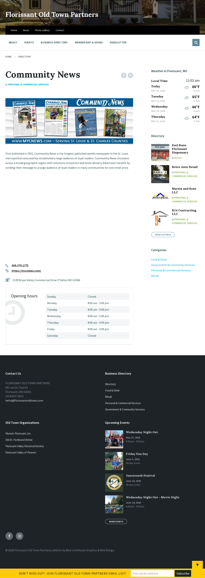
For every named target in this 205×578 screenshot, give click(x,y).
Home (8, 56)
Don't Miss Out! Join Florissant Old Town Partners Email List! (72, 573)
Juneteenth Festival (140, 475)
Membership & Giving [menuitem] (89, 42)
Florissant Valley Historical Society (24, 446)
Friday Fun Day (137, 454)
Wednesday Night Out (142, 432)
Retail (178, 157)
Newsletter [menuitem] (118, 42)
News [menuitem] (26, 30)
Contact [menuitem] (60, 30)
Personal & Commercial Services (28, 84)
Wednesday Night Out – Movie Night (152, 497)
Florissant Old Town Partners (67, 13)
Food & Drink (159, 259)
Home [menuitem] (14, 30)
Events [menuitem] (29, 42)
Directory (24, 56)
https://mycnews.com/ (26, 270)
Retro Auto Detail (185, 167)
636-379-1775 (20, 265)
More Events (116, 521)
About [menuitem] (13, 42)
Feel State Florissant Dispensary (180, 148)
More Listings (163, 234)
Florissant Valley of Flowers (20, 452)
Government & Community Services (173, 265)
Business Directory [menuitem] (54, 42)
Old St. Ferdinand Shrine (19, 440)
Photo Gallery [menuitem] (42, 30)
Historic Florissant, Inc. (18, 433)
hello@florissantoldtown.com (24, 400)
